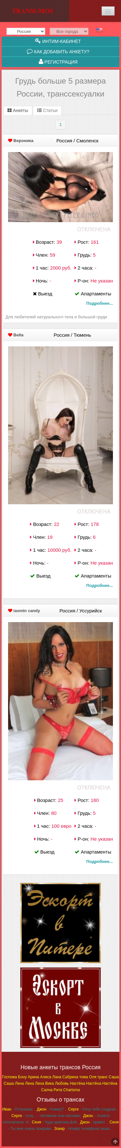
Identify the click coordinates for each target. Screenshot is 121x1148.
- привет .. (94, 1122)
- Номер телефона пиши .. (83, 1128)
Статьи (47, 110)
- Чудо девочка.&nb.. (55, 1122)
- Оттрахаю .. (19, 1109)
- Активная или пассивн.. (60, 1115)
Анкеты (17, 110)
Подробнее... (99, 303)
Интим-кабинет (58, 41)
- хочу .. (23, 1115)
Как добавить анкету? (58, 51)
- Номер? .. (52, 1109)
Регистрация (58, 62)
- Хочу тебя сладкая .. (93, 1109)
